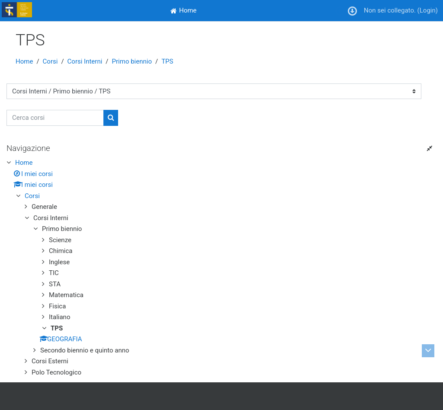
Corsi (50, 61)
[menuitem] (183, 10)
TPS (167, 61)
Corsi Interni (85, 61)
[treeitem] (221, 267)
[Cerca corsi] (55, 118)
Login (428, 10)
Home (24, 61)
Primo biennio (132, 61)
